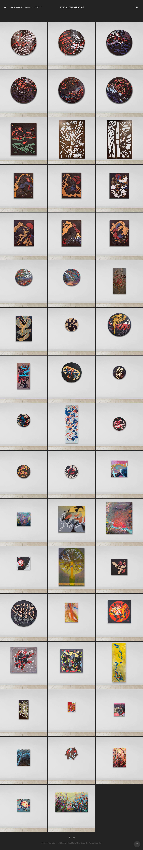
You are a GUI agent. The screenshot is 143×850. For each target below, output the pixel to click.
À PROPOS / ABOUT (16, 7)
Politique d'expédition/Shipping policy (56, 843)
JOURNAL (28, 7)
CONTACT (38, 7)
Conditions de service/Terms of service (87, 843)
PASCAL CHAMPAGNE (71, 7)
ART (5, 7)
